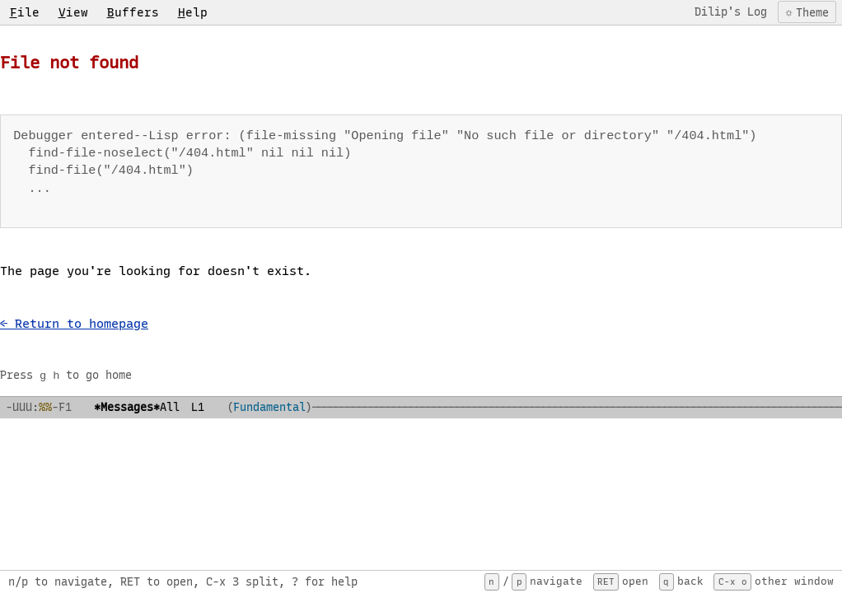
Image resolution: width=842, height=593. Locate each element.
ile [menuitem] (25, 12)
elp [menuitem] (193, 12)
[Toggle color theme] (805, 12)
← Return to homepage (74, 323)
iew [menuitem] (73, 12)
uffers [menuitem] (133, 12)
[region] (421, 298)
